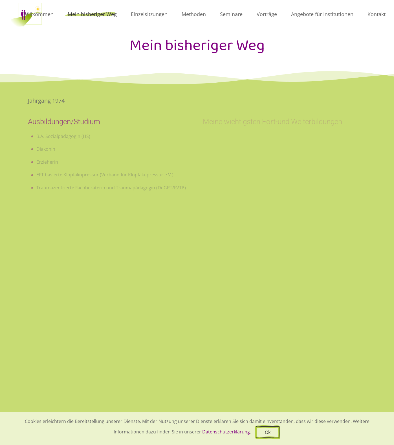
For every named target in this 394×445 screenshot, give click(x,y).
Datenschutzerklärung (226, 432)
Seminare (231, 14)
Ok (267, 432)
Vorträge (267, 14)
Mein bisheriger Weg (92, 14)
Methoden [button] (194, 14)
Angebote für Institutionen (322, 14)
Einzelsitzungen (149, 14)
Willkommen (38, 14)
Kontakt (376, 14)
